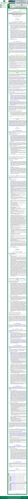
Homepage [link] (12, 2)
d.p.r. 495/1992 (12, 292)
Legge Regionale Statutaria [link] (3, 5)
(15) (20, 464)
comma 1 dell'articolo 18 (13, 332)
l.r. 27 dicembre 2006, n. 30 (14, 476)
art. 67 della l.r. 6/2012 (18, 323)
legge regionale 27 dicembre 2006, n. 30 (14, 102)
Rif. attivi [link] (22, 9)
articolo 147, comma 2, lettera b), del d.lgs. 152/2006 (19, 374)
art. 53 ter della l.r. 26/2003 (19, 386)
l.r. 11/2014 (13, 156)
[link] (4, 3)
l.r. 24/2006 (21, 329)
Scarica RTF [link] (9, 10)
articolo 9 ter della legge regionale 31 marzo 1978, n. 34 (16, 103)
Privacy (13, 496)
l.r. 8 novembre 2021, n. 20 (14, 489)
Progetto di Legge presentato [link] (11, 6)
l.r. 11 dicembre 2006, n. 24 (14, 483)
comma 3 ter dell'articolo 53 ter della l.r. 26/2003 (20, 422)
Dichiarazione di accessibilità (18, 496)
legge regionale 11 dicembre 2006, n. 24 (14, 330)
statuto (16, 195)
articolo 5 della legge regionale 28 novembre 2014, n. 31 (16, 446)
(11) (20, 347)
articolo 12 (15, 247)
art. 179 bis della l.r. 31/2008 (19, 130)
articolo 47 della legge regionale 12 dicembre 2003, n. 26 (16, 346)
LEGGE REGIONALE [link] (9, 5)
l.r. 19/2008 (21, 21)
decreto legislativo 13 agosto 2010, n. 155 (18, 336)
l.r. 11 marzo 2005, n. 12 (14, 487)
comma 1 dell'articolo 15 (12, 29)
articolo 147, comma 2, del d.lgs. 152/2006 (17, 361)
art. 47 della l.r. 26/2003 (18, 345)
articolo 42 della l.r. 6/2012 (17, 316)
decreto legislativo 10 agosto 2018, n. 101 (21, 397)
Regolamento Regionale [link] (3, 7)
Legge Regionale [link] (2, 4)
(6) (20, 177)
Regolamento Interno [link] (3, 6)
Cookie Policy (11, 496)
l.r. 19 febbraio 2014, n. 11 (14, 478)
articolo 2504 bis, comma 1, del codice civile (15, 80)
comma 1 (22, 50)
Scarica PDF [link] (12, 9)
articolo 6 (12, 254)
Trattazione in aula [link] (14, 5)
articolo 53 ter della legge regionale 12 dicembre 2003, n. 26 (15, 387)
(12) (20, 388)
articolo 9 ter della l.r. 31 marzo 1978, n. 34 (19, 453)
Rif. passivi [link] (25, 9)
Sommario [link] (20, 9)
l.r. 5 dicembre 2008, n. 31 (14, 477)
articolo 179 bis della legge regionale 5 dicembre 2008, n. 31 (16, 131)
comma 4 (18, 87)
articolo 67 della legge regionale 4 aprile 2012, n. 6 (20, 324)
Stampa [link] (9, 9)
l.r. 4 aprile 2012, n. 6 (13, 482)
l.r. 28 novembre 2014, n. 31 (14, 488)
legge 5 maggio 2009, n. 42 (13, 44)
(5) (16, 158)
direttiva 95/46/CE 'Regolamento (15, 140)
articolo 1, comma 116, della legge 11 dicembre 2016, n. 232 (17, 124)
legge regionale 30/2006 (12, 110)
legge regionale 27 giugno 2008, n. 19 (14, 22)
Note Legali (8, 496)
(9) (16, 325)
